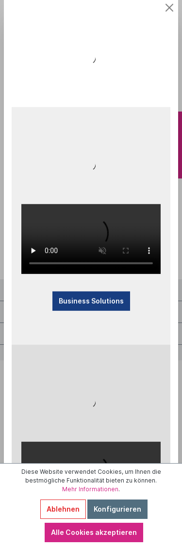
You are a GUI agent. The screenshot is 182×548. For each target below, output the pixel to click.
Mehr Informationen (90, 489)
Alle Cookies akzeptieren (94, 532)
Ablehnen (63, 509)
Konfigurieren (117, 509)
